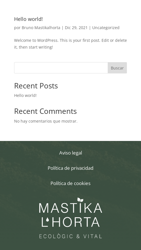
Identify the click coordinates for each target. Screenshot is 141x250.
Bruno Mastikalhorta (41, 27)
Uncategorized (106, 27)
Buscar (117, 68)
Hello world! (28, 19)
